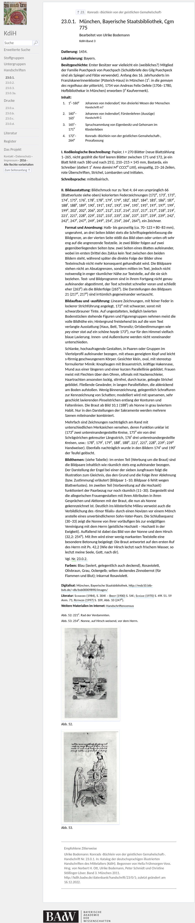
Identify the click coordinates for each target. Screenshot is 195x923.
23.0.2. (10, 83)
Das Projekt (12, 149)
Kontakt (8, 156)
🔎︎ (35, 43)
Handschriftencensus (120, 606)
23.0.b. (10, 113)
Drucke (9, 100)
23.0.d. (10, 124)
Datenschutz (23, 156)
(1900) (117, 596)
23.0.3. (10, 88)
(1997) (84, 600)
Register (10, 141)
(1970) (145, 596)
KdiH (10, 33)
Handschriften (15, 70)
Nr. (74, 558)
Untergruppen (15, 64)
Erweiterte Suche (17, 49)
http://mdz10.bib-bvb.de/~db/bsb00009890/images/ (107, 587)
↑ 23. (81, 12)
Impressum (11, 160)
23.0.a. (10, 108)
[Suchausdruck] (18, 43)
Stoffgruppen (14, 58)
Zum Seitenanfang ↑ (17, 170)
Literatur (10, 133)
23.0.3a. (11, 93)
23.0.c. (10, 118)
